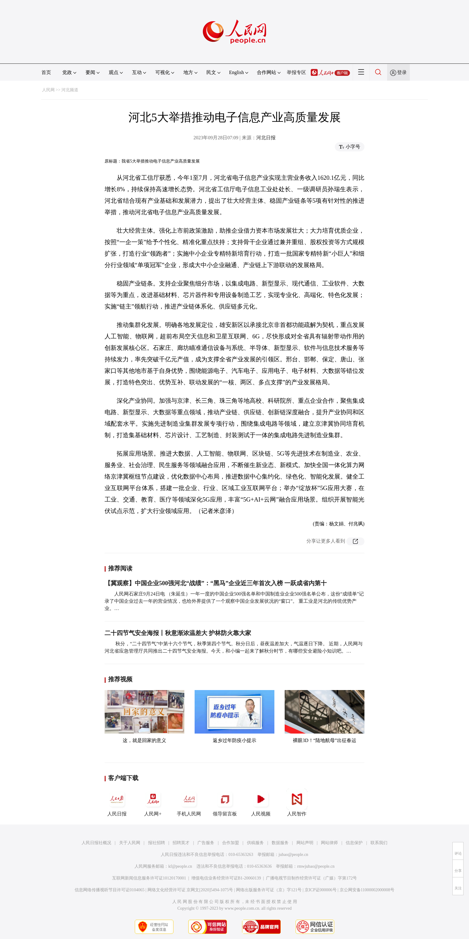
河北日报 (266, 137)
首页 (46, 72)
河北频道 (69, 90)
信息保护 (354, 843)
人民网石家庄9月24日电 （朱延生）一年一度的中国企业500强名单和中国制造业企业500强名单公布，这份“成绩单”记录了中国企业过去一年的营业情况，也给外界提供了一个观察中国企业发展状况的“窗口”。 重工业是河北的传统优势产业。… (234, 601)
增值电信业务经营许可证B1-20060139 (226, 878)
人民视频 (260, 802)
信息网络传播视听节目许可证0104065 (109, 890)
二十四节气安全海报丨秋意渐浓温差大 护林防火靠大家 (178, 633)
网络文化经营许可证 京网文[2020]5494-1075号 (190, 890)
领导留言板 (225, 802)
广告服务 (205, 843)
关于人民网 (129, 843)
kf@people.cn (180, 866)
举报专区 (296, 72)
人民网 (48, 90)
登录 (402, 72)
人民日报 (117, 802)
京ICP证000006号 (321, 890)
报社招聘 (156, 843)
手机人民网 (189, 802)
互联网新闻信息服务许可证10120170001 (149, 878)
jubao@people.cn (293, 854)
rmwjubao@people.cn (316, 866)
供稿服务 (255, 843)
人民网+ (152, 802)
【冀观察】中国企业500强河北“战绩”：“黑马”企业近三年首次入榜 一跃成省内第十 (216, 583)
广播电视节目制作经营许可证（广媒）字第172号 (311, 878)
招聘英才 (181, 843)
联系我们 (378, 843)
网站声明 (304, 843)
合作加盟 (230, 843)
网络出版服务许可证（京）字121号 (269, 890)
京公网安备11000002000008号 (367, 890)
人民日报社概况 (96, 843)
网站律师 (329, 843)
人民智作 (296, 802)
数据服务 (280, 843)
